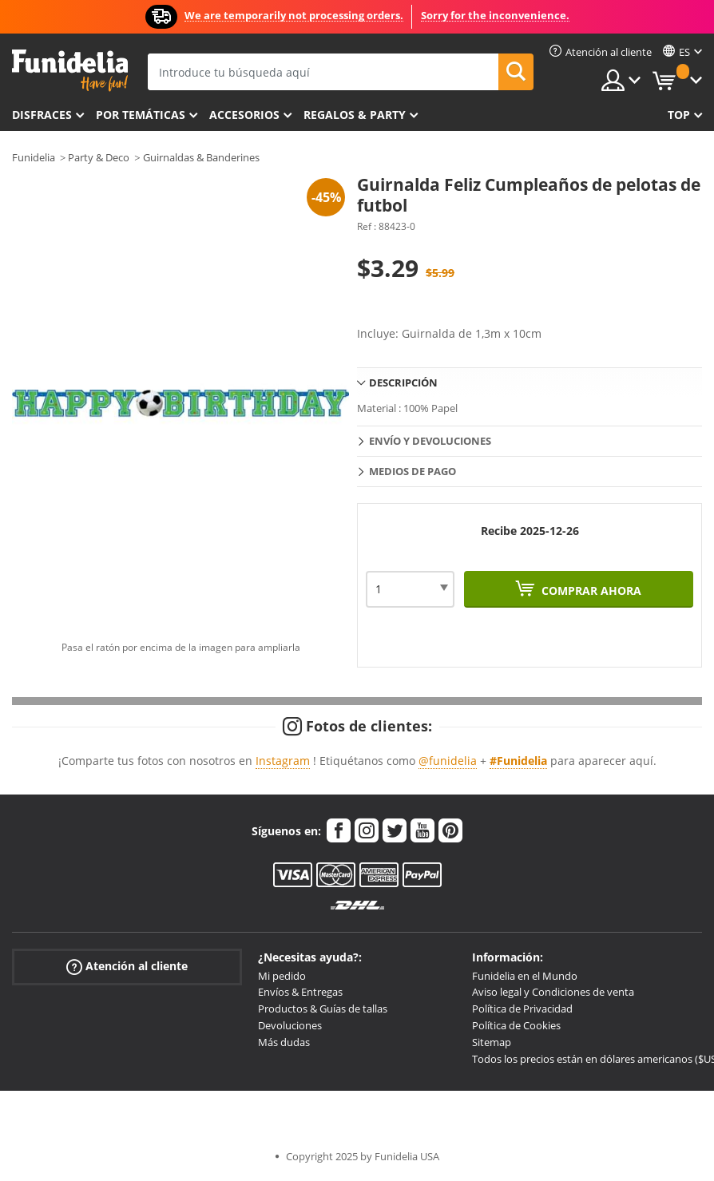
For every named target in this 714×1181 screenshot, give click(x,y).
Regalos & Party (354, 114)
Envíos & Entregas (300, 992)
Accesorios (244, 114)
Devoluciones (290, 1025)
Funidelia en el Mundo (524, 976)
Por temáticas (140, 114)
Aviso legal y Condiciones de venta (553, 992)
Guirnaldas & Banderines (201, 157)
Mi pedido (282, 976)
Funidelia (33, 157)
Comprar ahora (589, 590)
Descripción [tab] (403, 382)
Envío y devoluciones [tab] (430, 441)
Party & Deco (98, 157)
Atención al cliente (127, 965)
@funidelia (447, 760)
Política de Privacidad (522, 1008)
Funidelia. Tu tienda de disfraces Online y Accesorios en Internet (70, 71)
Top (679, 114)
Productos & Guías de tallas (322, 1008)
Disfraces (42, 114)
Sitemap (491, 1042)
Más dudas (284, 1042)
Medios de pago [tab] (412, 471)
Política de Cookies (516, 1025)
